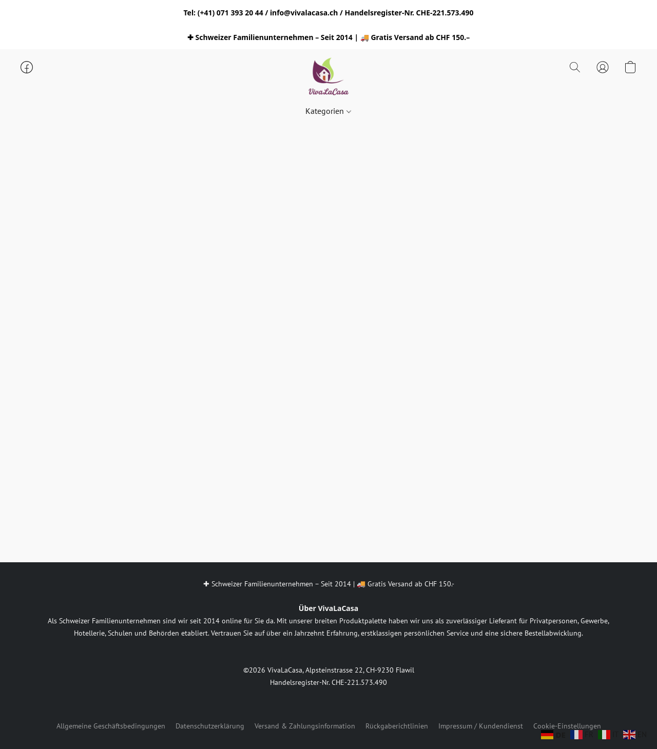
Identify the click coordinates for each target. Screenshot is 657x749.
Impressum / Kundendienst (480, 726)
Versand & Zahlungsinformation (305, 726)
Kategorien (328, 111)
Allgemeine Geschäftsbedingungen (110, 726)
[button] (328, 77)
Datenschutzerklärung (210, 726)
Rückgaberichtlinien (396, 726)
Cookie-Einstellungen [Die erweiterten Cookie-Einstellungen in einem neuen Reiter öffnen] (567, 726)
